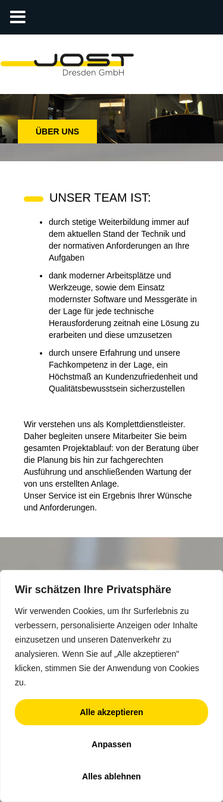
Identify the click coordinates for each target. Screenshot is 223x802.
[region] (111, 686)
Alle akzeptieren (111, 712)
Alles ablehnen (111, 776)
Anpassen (111, 744)
